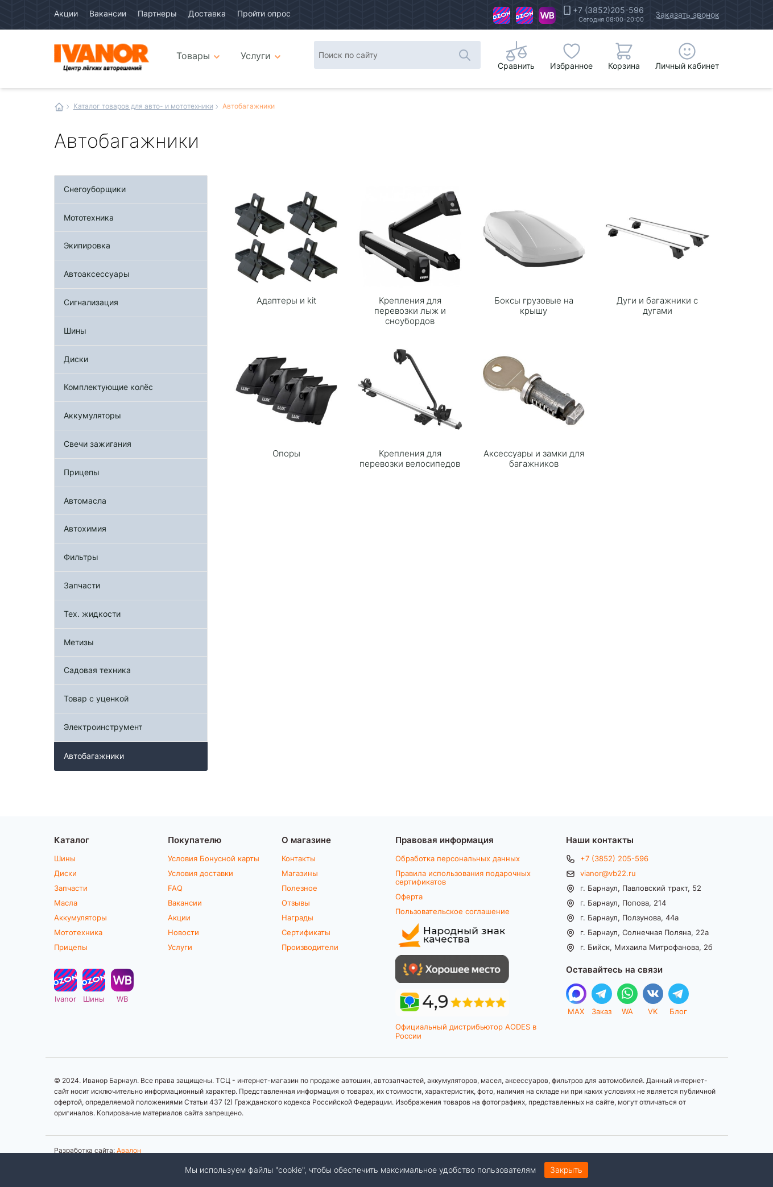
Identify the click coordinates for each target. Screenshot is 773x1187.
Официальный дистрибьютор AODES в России (465, 1031)
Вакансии (107, 13)
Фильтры (81, 556)
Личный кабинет (687, 65)
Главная (59, 107)
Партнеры (157, 13)
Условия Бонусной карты (213, 858)
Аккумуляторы (92, 415)
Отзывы (296, 902)
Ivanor (501, 15)
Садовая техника (97, 670)
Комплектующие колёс (108, 386)
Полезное (299, 888)
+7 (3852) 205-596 (614, 858)
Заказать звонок (687, 14)
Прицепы (82, 472)
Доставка (207, 13)
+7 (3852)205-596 (608, 10)
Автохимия (85, 528)
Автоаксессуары (97, 273)
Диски (76, 359)
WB (547, 15)
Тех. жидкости (92, 613)
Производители (310, 947)
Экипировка (87, 245)
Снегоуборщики (95, 189)
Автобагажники (94, 755)
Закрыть (566, 1169)
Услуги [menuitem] (256, 55)
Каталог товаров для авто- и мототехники (143, 106)
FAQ (175, 888)
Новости (183, 932)
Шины (524, 15)
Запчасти (82, 585)
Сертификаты (306, 932)
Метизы (79, 642)
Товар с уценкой (96, 698)
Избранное (571, 65)
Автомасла (85, 500)
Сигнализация (91, 302)
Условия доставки (200, 873)
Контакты (299, 858)
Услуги (180, 947)
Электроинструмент (103, 726)
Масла (65, 902)
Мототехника (89, 217)
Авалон (129, 1150)
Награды (297, 917)
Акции (66, 13)
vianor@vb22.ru (608, 873)
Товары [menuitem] (200, 51)
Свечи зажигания (97, 443)
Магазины (300, 873)
